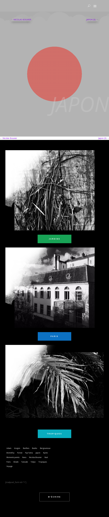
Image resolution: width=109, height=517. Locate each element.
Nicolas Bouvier (8, 138)
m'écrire (54, 497)
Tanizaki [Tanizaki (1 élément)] (24, 462)
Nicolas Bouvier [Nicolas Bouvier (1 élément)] (35, 457)
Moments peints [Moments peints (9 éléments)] (13, 457)
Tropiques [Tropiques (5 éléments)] (42, 462)
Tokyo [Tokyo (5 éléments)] (33, 462)
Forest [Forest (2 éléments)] (19, 453)
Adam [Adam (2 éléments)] (9, 448)
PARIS (54, 336)
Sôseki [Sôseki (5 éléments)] (15, 462)
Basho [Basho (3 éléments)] (34, 448)
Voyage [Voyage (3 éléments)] (9, 466)
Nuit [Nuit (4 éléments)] (46, 457)
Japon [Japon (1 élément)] (38, 453)
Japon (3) (103, 138)
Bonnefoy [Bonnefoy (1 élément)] (10, 453)
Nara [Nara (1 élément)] (24, 457)
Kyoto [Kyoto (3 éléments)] (45, 453)
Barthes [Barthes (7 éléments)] (26, 448)
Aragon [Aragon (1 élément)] (17, 448)
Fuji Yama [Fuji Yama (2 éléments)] (29, 453)
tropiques (54, 434)
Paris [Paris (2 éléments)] (9, 462)
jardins (54, 239)
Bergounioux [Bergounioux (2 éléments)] (45, 448)
